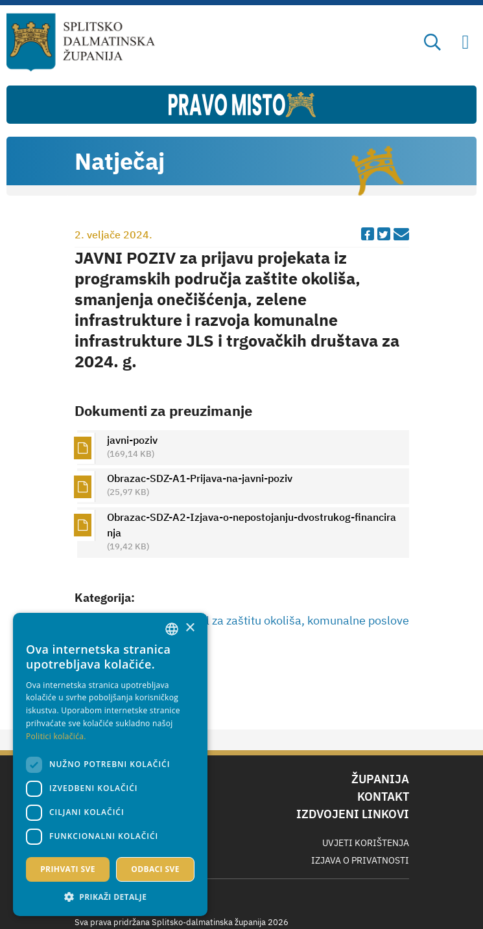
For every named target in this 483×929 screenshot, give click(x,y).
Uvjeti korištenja (365, 843)
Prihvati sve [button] (67, 869)
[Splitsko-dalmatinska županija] (80, 42)
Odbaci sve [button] (155, 869)
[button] (110, 896)
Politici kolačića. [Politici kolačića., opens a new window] (56, 736)
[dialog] (110, 764)
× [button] (189, 628)
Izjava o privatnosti (360, 860)
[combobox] (171, 629)
